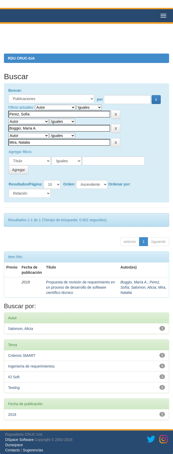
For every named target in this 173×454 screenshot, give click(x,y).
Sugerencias (33, 450)
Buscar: (15, 90)
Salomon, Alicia (143, 287)
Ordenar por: (119, 184)
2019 (12, 414)
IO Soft (14, 377)
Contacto (12, 450)
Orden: (69, 184)
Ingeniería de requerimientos (31, 366)
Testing (14, 388)
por (100, 99)
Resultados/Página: (26, 184)
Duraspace (14, 445)
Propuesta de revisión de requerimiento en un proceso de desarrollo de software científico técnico (80, 287)
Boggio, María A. (134, 282)
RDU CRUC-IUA (21, 58)
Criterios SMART (21, 355)
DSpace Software (19, 440)
